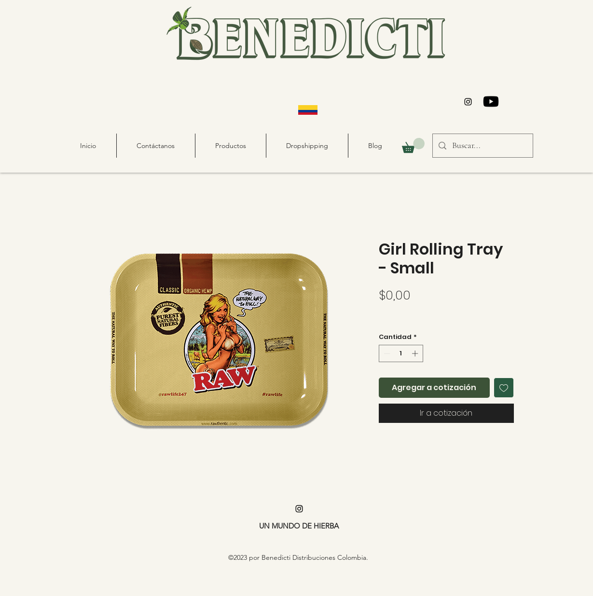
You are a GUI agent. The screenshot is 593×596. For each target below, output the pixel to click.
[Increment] (416, 353)
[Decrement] (386, 353)
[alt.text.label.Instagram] (468, 102)
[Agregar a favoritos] (504, 388)
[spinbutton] (400, 353)
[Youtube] (491, 101)
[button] (413, 145)
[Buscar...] (482, 145)
